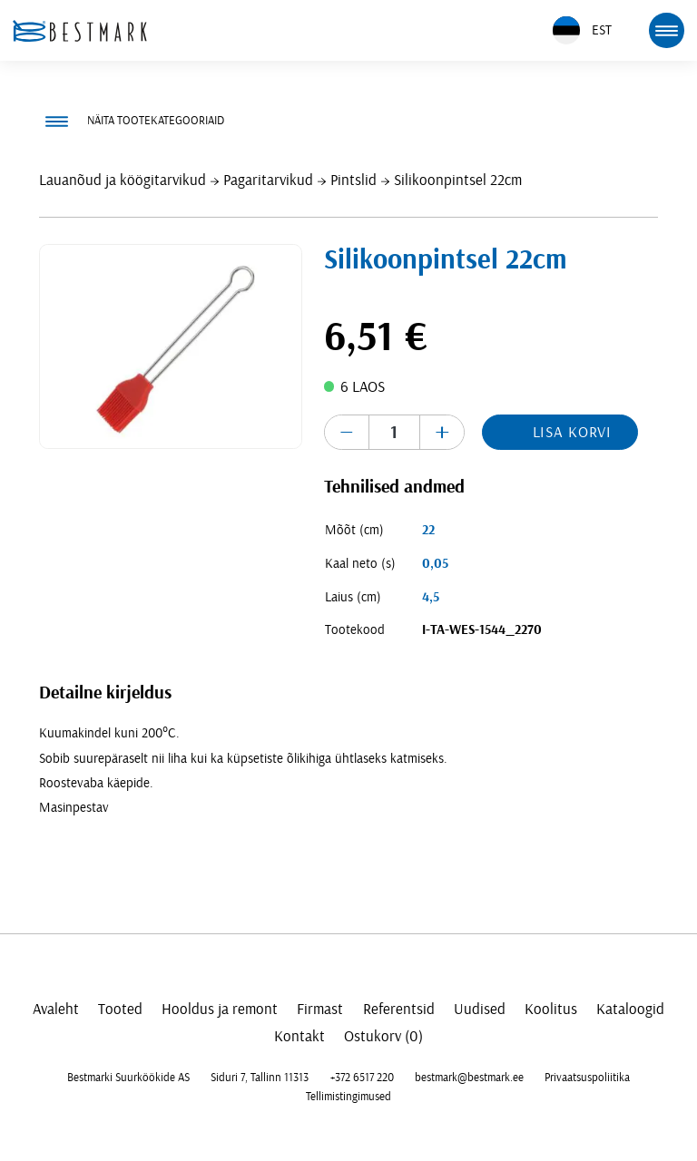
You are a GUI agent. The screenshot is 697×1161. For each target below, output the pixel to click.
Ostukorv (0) (383, 1036)
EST (582, 30)
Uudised (480, 1009)
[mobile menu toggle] (666, 30)
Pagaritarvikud (268, 180)
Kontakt (299, 1036)
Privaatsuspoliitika (587, 1077)
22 (428, 530)
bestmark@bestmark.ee (469, 1077)
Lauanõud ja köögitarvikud (122, 180)
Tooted (120, 1009)
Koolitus (551, 1009)
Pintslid (353, 180)
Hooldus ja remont (220, 1009)
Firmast (320, 1009)
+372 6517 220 (362, 1077)
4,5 (430, 597)
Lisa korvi (573, 432)
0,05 (435, 564)
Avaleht (56, 1009)
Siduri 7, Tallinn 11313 (260, 1077)
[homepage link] (80, 31)
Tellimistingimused (348, 1096)
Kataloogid (630, 1009)
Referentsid (399, 1009)
